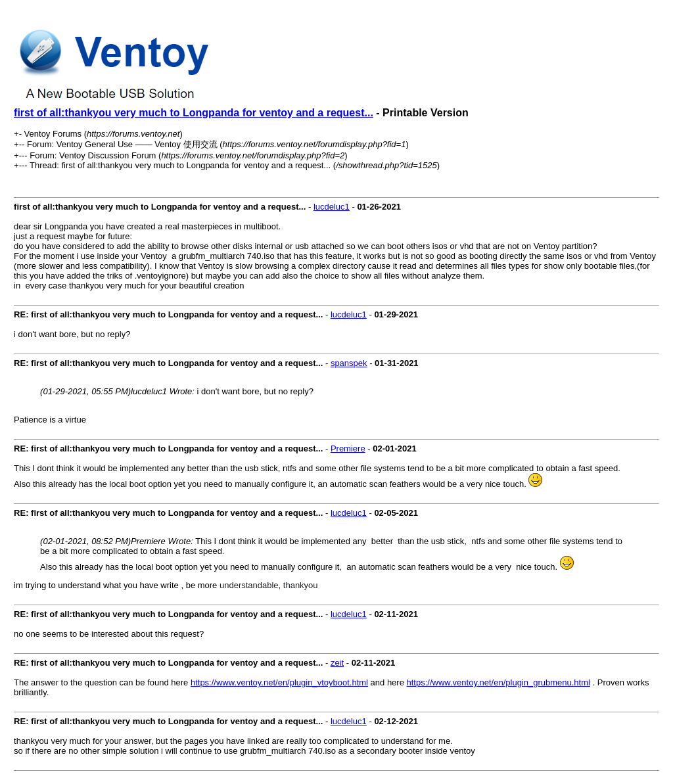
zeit (337, 663)
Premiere (348, 448)
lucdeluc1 (331, 207)
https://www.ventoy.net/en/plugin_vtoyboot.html (279, 682)
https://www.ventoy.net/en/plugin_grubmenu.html (498, 682)
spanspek (349, 363)
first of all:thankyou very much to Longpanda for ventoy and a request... (193, 112)
